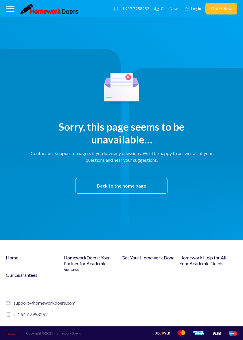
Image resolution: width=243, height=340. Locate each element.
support (63, 153)
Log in (193, 8)
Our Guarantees (21, 275)
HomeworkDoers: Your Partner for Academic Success (87, 263)
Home (12, 257)
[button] (10, 9)
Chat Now (166, 8)
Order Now (221, 8)
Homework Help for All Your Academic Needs (202, 260)
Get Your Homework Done (148, 257)
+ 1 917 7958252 (132, 8)
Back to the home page (121, 185)
